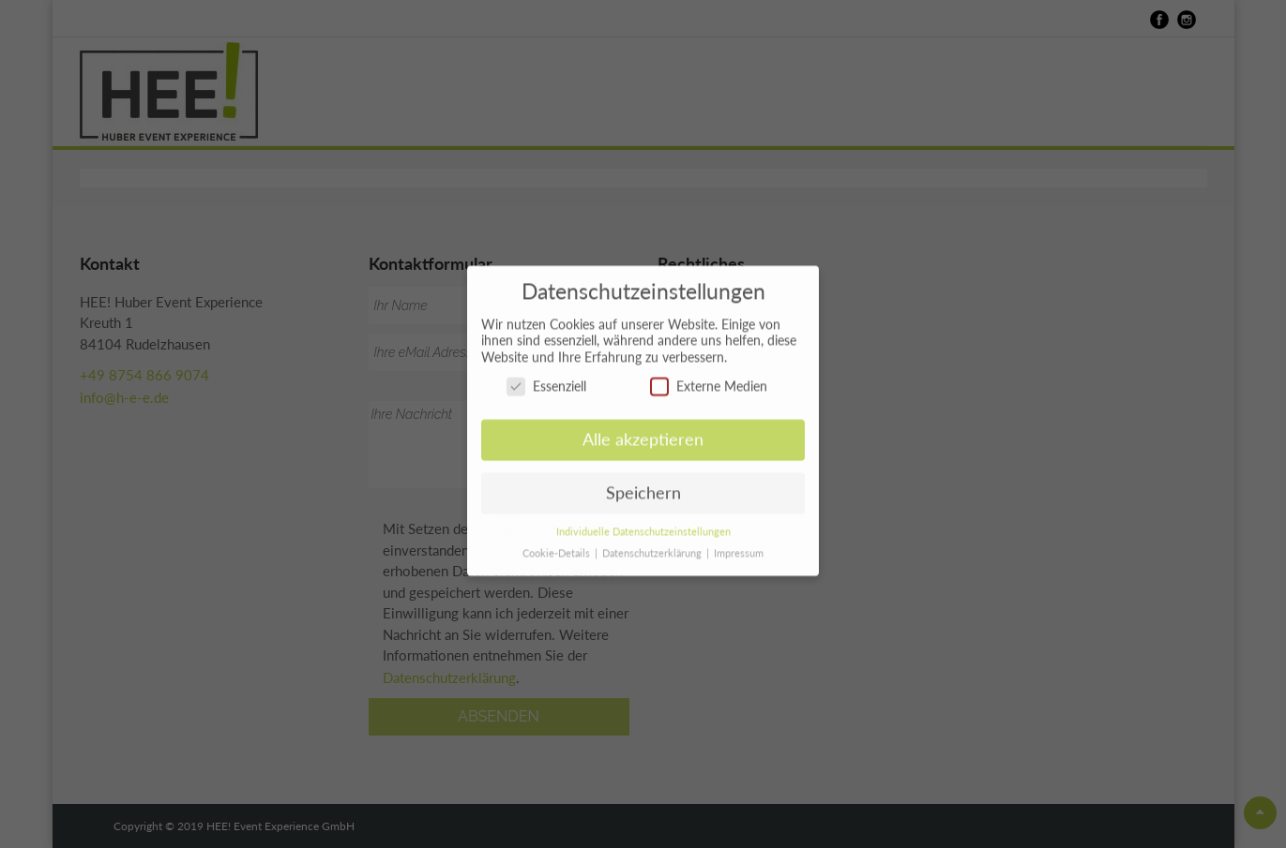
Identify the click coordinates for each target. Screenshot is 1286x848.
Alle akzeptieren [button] (643, 432)
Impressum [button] (739, 546)
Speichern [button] (643, 486)
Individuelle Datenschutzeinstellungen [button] (643, 524)
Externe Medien (708, 379)
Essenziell (546, 379)
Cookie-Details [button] (557, 546)
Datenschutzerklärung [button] (653, 546)
